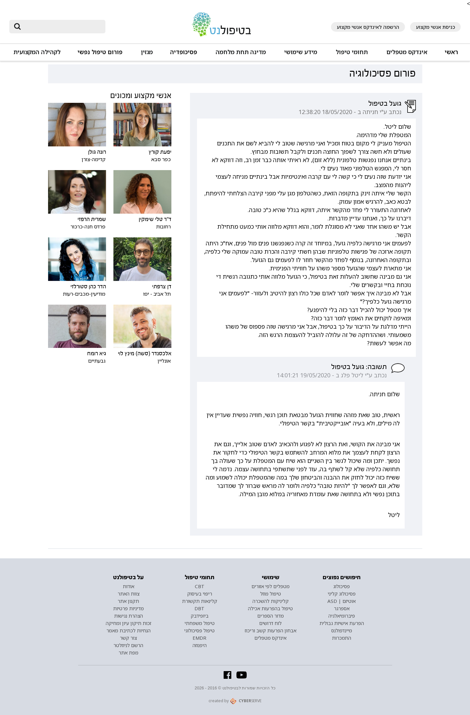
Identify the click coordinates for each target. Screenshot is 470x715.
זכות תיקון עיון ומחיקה (128, 623)
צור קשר (128, 638)
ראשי (451, 52)
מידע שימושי (300, 52)
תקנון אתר (128, 601)
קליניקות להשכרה (270, 601)
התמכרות (341, 638)
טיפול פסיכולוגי (199, 630)
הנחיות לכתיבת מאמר (128, 630)
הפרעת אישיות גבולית (341, 623)
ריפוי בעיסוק (199, 593)
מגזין (147, 52)
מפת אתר (128, 652)
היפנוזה (200, 645)
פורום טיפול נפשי (100, 52)
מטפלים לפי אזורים (270, 586)
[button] (406, 55)
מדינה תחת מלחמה (241, 52)
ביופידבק (200, 616)
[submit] (17, 26)
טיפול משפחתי (200, 623)
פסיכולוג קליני (342, 593)
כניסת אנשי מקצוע (435, 27)
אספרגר (342, 608)
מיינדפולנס (341, 630)
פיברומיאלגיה (341, 616)
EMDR (199, 638)
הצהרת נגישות (128, 616)
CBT (199, 586)
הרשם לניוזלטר (128, 645)
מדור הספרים (270, 616)
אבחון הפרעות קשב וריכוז (270, 630)
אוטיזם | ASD (341, 601)
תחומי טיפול (352, 52)
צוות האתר (128, 593)
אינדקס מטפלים (406, 52)
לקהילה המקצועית (37, 52)
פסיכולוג (341, 586)
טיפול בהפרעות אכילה (270, 608)
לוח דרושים (270, 623)
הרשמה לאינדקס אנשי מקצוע (368, 27)
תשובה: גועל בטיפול (359, 366)
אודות (128, 586)
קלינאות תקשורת (199, 601)
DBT (199, 608)
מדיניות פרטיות (128, 608)
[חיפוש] (61, 26)
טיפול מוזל (270, 593)
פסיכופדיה (183, 52)
